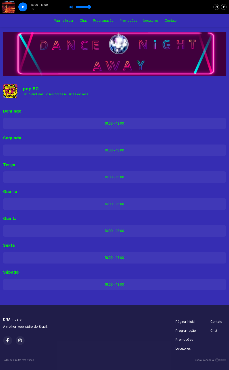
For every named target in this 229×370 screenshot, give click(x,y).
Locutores (151, 20)
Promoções (128, 20)
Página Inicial (64, 20)
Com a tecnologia (210, 359)
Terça (9, 164)
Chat (83, 20)
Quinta (10, 218)
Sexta (9, 245)
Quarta (10, 191)
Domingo (12, 111)
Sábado (11, 272)
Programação (103, 20)
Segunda (12, 138)
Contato (171, 20)
